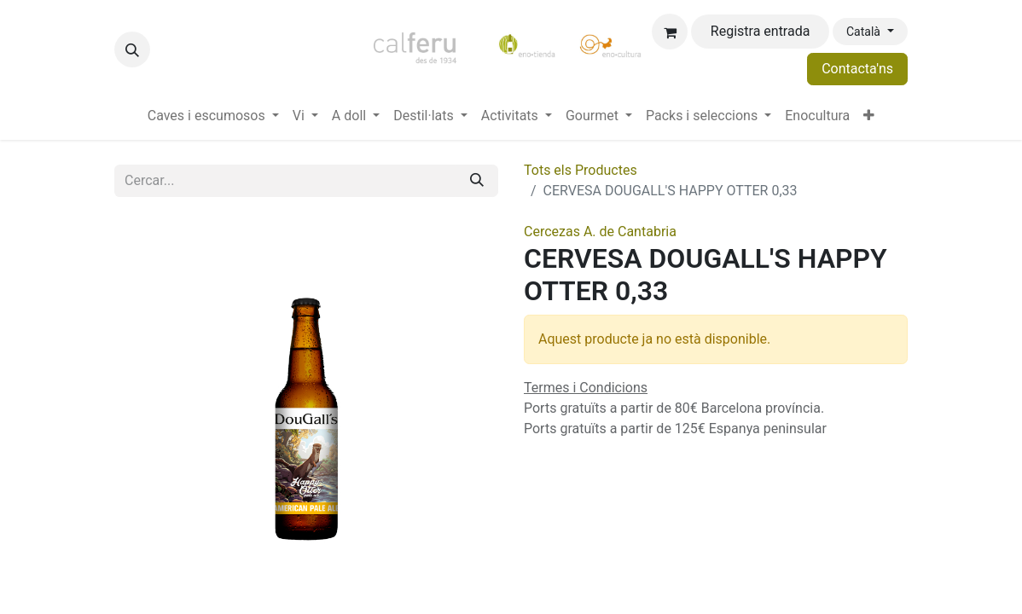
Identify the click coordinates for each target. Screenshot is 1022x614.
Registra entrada (760, 31)
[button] (132, 49)
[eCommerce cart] (670, 31)
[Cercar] (477, 181)
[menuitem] (213, 116)
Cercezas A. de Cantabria (600, 231)
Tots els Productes (580, 170)
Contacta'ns (857, 69)
